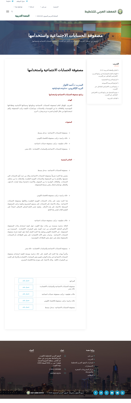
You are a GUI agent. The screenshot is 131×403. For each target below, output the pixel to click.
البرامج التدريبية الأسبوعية (109, 87)
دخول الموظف (22, 1)
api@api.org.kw (55, 377)
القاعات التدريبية (112, 102)
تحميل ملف (25, 285)
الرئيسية (53, 8)
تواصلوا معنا (22, 8)
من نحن (43, 8)
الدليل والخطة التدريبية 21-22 (108, 74)
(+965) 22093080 (55, 373)
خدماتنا (33, 8)
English (8, 1)
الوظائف (90, 379)
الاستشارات (89, 370)
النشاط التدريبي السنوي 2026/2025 (46, 19)
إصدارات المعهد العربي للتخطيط (82, 367)
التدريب (90, 363)
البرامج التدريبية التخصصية (109, 83)
